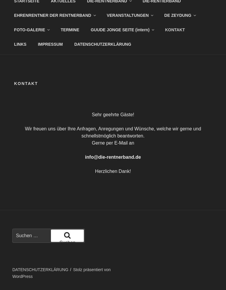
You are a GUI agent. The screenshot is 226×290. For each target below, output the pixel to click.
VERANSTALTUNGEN (130, 15)
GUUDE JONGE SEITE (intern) (123, 29)
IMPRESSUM (50, 44)
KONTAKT (175, 29)
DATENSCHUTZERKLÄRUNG (102, 44)
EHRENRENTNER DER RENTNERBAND (55, 15)
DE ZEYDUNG (180, 15)
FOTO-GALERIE (32, 29)
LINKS (20, 44)
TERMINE (70, 29)
